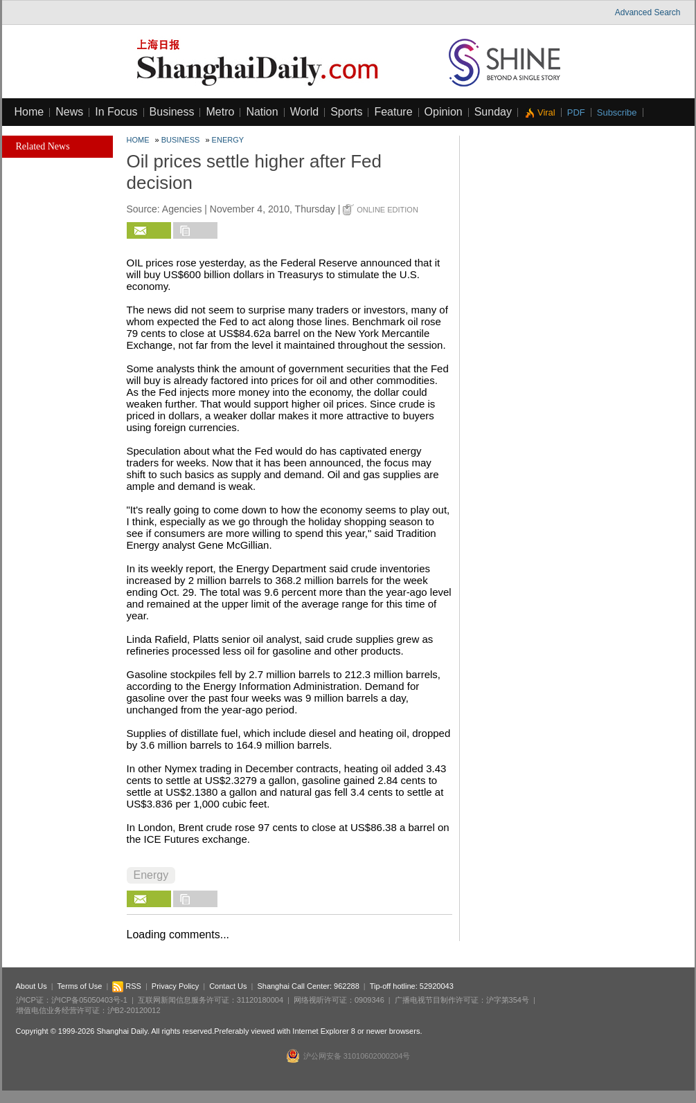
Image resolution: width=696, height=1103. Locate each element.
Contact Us (228, 986)
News (69, 112)
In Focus (116, 112)
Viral (546, 112)
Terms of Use (79, 986)
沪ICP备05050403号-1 (89, 1000)
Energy (228, 140)
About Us (31, 986)
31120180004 (260, 1000)
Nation (262, 112)
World (304, 112)
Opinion (444, 112)
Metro (220, 112)
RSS (126, 986)
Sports (346, 112)
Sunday (493, 112)
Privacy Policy (175, 986)
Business (172, 112)
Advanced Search (648, 12)
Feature (393, 112)
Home (29, 112)
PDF (576, 112)
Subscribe (617, 112)
